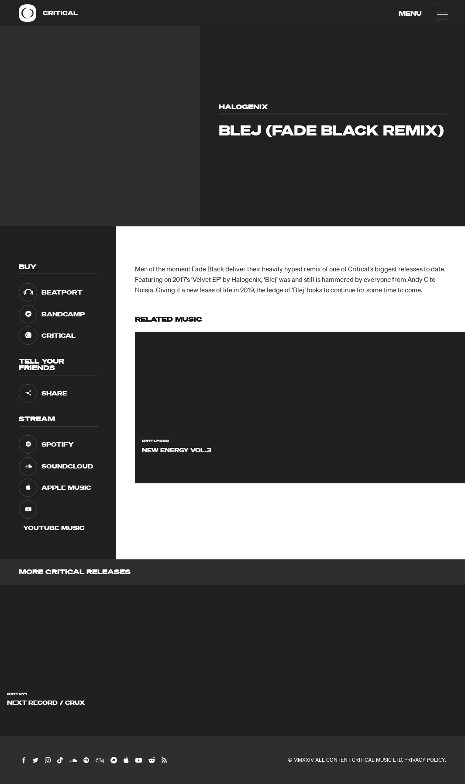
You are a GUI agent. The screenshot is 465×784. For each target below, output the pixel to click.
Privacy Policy (424, 759)
